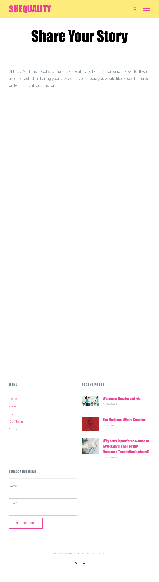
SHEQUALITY (30, 9)
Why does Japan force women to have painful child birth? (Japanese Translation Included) (126, 446)
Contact (14, 429)
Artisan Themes (96, 553)
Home (13, 398)
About (13, 406)
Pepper (58, 553)
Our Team (16, 421)
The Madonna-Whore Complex (124, 420)
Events (13, 414)
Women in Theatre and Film (122, 398)
